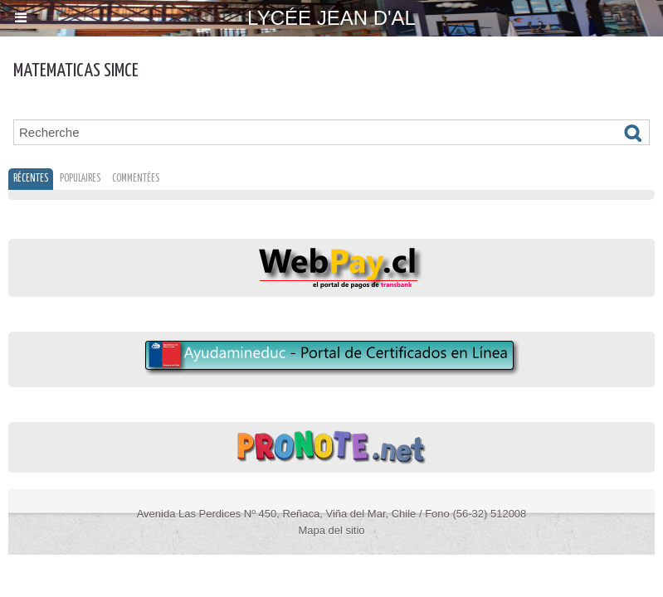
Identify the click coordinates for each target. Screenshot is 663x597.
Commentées (135, 178)
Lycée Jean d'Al (331, 18)
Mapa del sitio (331, 530)
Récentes (30, 178)
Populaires (80, 178)
